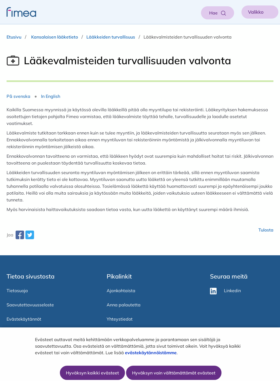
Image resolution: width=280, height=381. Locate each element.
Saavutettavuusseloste (30, 304)
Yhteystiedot (120, 319)
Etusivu (14, 37)
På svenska (18, 96)
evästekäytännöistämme (151, 352)
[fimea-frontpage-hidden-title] (18, 12)
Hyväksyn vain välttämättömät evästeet (173, 373)
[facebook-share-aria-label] (20, 237)
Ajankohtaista (121, 290)
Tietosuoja (17, 290)
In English (50, 96)
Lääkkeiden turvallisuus (110, 37)
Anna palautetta (124, 304)
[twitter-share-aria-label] (29, 237)
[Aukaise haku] (217, 12)
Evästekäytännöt (24, 319)
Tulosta (265, 230)
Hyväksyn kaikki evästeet (92, 373)
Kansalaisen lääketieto (54, 37)
